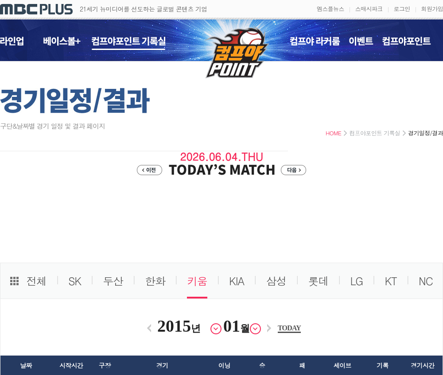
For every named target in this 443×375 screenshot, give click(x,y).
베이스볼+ (62, 43)
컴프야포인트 (406, 43)
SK (74, 280)
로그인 (402, 8)
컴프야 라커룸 (315, 43)
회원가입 (432, 8)
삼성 (276, 280)
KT (390, 280)
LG (356, 280)
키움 (197, 280)
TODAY (289, 328)
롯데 (318, 280)
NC (426, 280)
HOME (333, 133)
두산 (113, 280)
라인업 (11, 43)
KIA (236, 280)
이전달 (149, 328)
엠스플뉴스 (330, 8)
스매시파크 (369, 8)
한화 (155, 280)
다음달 (269, 328)
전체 (36, 280)
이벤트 (361, 43)
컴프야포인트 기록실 (129, 43)
